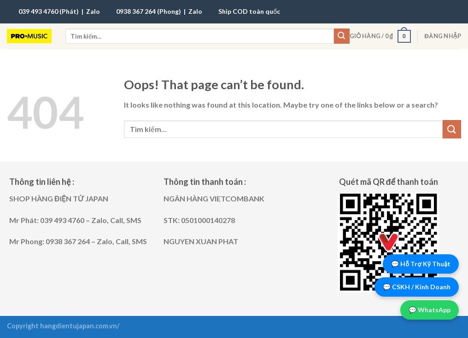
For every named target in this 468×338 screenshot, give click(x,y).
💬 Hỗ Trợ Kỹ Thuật (420, 264)
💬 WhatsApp (429, 310)
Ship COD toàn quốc (249, 11)
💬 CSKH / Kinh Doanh (416, 287)
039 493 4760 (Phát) (48, 11)
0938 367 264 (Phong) (148, 11)
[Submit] (342, 36)
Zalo (93, 11)
